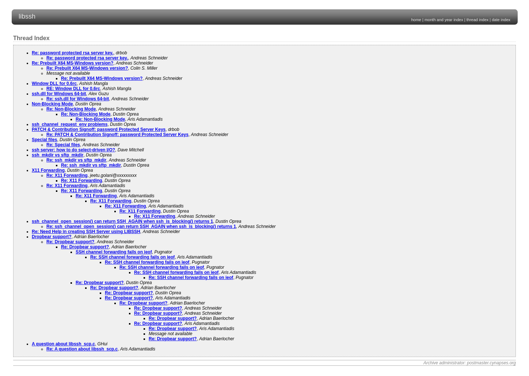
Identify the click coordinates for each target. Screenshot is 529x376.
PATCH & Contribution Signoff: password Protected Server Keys (98, 129)
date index (501, 20)
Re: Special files (63, 144)
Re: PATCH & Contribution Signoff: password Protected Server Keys (117, 134)
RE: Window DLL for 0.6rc (73, 88)
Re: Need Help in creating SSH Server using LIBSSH (86, 231)
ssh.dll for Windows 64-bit (59, 93)
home (416, 20)
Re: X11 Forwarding (67, 175)
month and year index (444, 20)
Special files (44, 139)
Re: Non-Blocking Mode (71, 109)
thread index (478, 20)
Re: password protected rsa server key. (72, 52)
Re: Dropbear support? (70, 241)
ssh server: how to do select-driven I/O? (73, 149)
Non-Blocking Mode (52, 103)
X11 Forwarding (48, 170)
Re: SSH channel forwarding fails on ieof (132, 257)
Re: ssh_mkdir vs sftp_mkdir (76, 160)
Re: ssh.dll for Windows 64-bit (77, 98)
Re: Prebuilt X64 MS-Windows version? (72, 63)
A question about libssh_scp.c (63, 343)
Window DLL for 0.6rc (54, 83)
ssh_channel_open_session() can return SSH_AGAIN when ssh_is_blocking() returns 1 (122, 221)
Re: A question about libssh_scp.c (82, 349)
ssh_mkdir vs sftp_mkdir (57, 155)
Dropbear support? (52, 236)
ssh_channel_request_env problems (69, 124)
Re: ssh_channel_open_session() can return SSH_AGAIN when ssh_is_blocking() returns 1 (141, 226)
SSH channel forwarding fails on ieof (114, 252)
